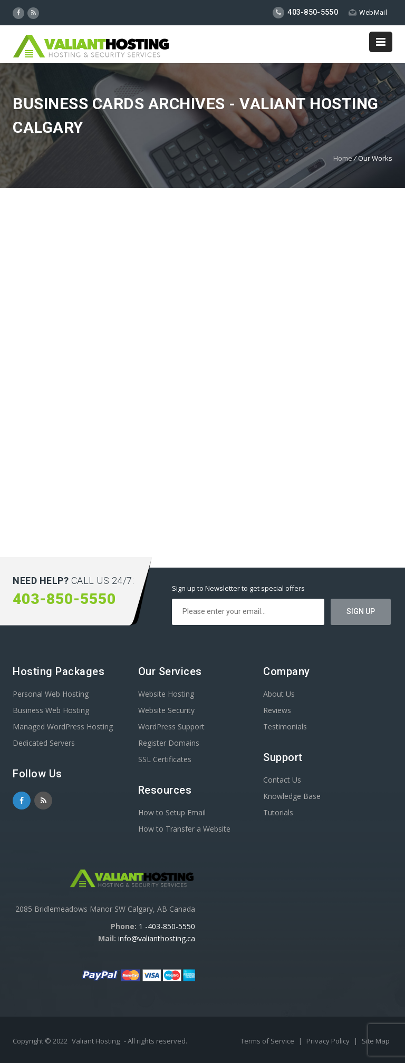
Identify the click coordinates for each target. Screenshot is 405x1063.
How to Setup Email (172, 812)
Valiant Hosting (96, 1041)
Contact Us (282, 780)
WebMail (368, 12)
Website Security (166, 710)
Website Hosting (166, 694)
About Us (279, 694)
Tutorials (278, 812)
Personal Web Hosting (51, 694)
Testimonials (285, 726)
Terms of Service (268, 1041)
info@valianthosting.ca (156, 938)
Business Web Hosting (51, 710)
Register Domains (168, 743)
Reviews (277, 710)
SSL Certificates (164, 759)
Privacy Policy (328, 1041)
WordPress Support (171, 726)
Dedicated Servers (44, 743)
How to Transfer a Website (184, 829)
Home (342, 158)
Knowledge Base (292, 796)
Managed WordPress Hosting (63, 726)
